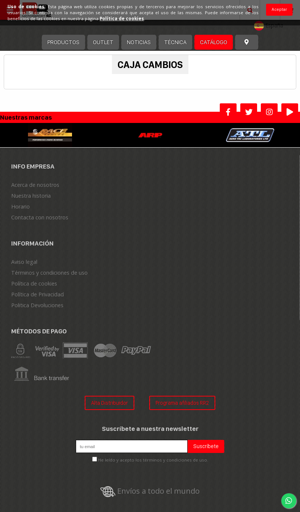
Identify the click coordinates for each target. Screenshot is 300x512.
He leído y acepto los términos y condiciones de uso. (153, 460)
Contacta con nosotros (39, 217)
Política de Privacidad (37, 294)
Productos (63, 42)
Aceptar (279, 9)
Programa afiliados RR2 (182, 403)
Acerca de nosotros (35, 184)
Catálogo (213, 42)
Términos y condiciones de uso (49, 272)
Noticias (139, 42)
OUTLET (103, 42)
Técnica (175, 42)
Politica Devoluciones (37, 305)
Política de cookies (34, 283)
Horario (20, 206)
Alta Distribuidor (109, 403)
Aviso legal (24, 261)
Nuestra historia (31, 195)
